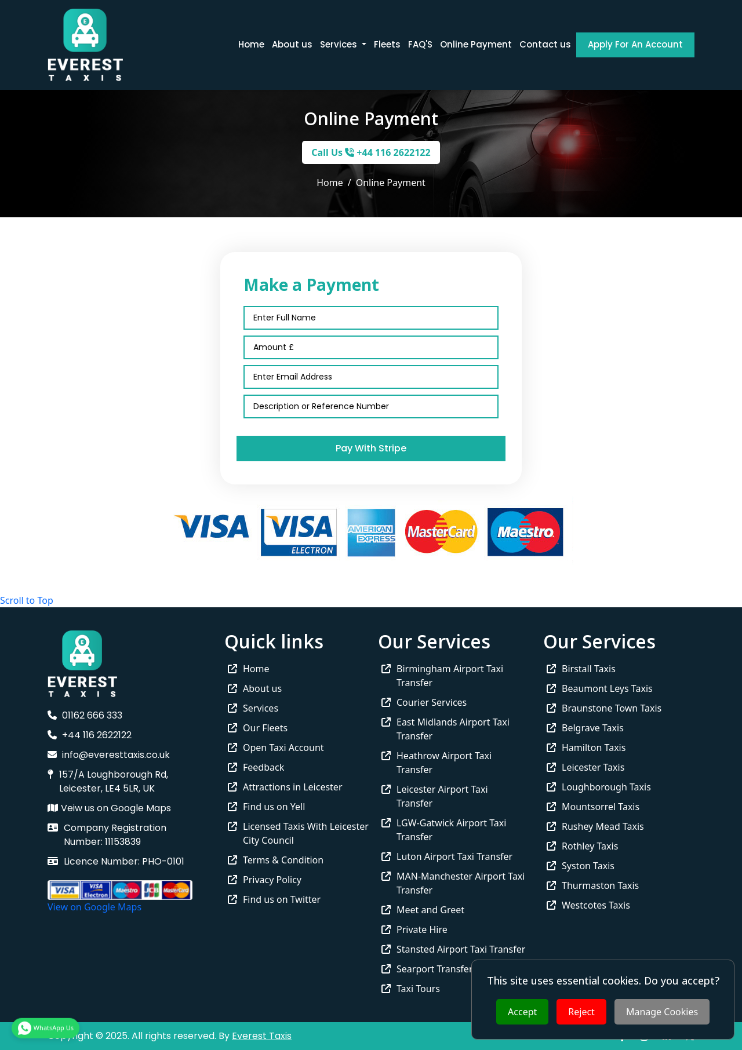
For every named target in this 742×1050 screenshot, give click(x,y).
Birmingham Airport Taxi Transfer (442, 675)
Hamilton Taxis (586, 747)
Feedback (256, 767)
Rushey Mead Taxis (595, 826)
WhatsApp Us (45, 1026)
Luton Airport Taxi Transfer (446, 856)
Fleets (387, 44)
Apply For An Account (635, 44)
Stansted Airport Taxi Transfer (453, 949)
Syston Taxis (580, 865)
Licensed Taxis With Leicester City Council (298, 833)
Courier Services (424, 702)
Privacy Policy (264, 879)
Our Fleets (258, 727)
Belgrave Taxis (585, 727)
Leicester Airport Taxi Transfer (434, 796)
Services (253, 708)
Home (251, 44)
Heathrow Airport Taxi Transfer (436, 762)
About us (292, 44)
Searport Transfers (429, 968)
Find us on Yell (266, 806)
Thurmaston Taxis (593, 885)
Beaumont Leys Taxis (600, 688)
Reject (581, 1011)
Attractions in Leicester (285, 787)
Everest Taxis (262, 1035)
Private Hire (414, 929)
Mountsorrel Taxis (593, 806)
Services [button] (339, 44)
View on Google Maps (94, 906)
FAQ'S (420, 44)
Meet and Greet (422, 909)
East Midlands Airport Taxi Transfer (445, 729)
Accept (522, 1011)
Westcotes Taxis (588, 905)
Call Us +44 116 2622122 (370, 152)
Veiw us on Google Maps (109, 808)
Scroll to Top (26, 600)
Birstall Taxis (581, 668)
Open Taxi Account (276, 747)
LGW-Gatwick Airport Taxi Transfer (443, 829)
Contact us (545, 44)
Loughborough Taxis (599, 787)
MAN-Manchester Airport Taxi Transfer (453, 883)
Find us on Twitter (274, 899)
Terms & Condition (275, 860)
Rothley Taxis (582, 846)
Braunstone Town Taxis (604, 708)
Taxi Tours (410, 988)
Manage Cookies (662, 1011)
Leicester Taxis (585, 767)
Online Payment (476, 44)
